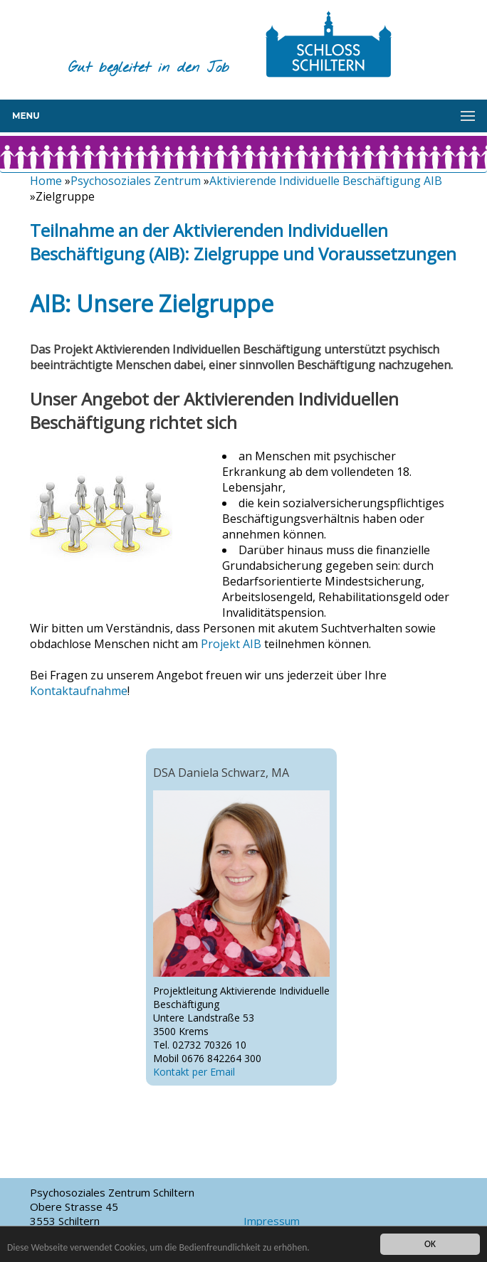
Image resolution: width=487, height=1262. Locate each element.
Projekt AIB (231, 644)
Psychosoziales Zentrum (135, 181)
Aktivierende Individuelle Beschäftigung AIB (325, 181)
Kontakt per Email (194, 1071)
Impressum (272, 1221)
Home (46, 181)
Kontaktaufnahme (78, 691)
